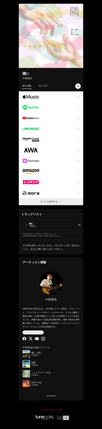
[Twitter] (30, 339)
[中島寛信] (51, 283)
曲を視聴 (27, 86)
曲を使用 (43, 86)
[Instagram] (43, 340)
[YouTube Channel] (37, 339)
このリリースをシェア (51, 410)
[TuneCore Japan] (44, 419)
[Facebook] (24, 340)
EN (59, 418)
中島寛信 (27, 78)
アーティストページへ (33, 332)
